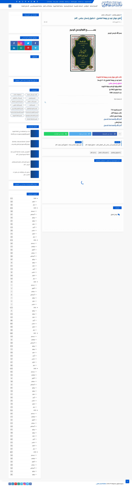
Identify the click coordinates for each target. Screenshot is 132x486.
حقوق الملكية (74, 2)
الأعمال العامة (25, 6)
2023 (35, 282)
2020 (35, 368)
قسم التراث (32, 105)
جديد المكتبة (81, 2)
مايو (33, 224)
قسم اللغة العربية (17, 115)
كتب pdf (93, 152)
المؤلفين (86, 6)
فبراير (33, 201)
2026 (35, 198)
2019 (35, 410)
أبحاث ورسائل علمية (32, 94)
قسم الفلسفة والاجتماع (17, 112)
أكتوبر (33, 250)
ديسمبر (33, 211)
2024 (35, 240)
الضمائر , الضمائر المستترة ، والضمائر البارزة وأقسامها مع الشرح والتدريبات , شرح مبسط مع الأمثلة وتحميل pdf (20, 144)
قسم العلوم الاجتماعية (32, 112)
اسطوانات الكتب (17, 94)
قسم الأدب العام (105, 15)
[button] (104, 134)
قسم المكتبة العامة (32, 119)
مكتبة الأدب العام (47, 6)
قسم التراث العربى (17, 105)
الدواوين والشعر (116, 15)
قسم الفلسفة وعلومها (32, 115)
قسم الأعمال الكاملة (17, 101)
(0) (45, 22)
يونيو (33, 221)
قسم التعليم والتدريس (17, 108)
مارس (33, 230)
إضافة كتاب (49, 2)
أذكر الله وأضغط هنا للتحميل (113, 119)
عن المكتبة (67, 2)
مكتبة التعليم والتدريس (36, 6)
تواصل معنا (55, 2)
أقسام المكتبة (93, 6)
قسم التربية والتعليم (32, 108)
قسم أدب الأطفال (17, 98)
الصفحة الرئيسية (88, 2)
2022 (35, 307)
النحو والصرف (32, 98)
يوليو (33, 217)
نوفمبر (33, 246)
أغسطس (32, 214)
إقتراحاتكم (61, 2)
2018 (35, 452)
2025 (35, 208)
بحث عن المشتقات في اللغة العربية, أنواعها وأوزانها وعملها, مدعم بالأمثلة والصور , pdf (20, 134)
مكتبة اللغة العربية (58, 6)
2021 (35, 333)
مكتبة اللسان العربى (101, 484)
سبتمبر (33, 253)
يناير (34, 205)
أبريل (34, 227)
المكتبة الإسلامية (68, 6)
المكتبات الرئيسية (78, 6)
